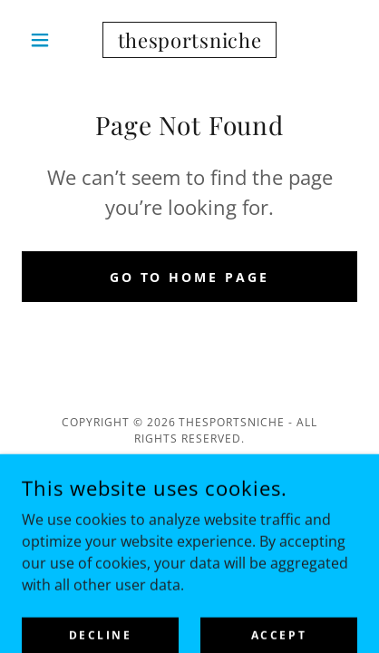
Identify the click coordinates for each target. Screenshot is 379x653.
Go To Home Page (190, 277)
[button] (47, 40)
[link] (190, 40)
